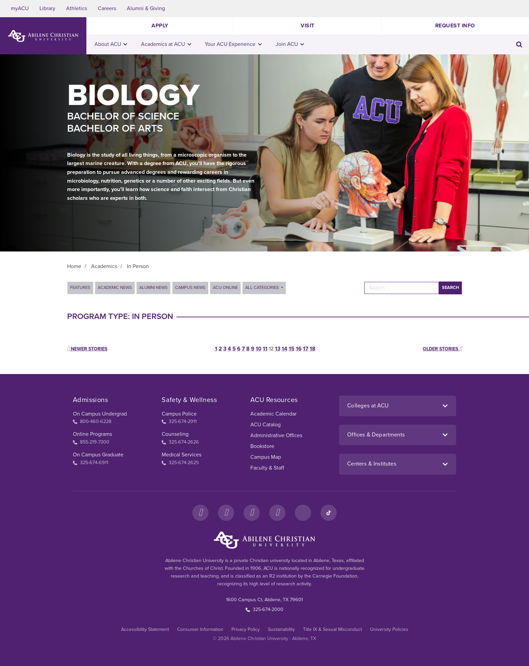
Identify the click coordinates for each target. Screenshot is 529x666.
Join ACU (290, 44)
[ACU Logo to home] (43, 36)
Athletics (76, 8)
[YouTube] (277, 513)
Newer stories (87, 349)
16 (299, 348)
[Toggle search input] (519, 44)
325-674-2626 (180, 442)
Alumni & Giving (146, 8)
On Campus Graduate (98, 454)
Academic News (115, 287)
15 (292, 348)
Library (47, 8)
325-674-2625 (180, 462)
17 (305, 348)
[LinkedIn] (303, 513)
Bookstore (262, 446)
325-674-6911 (90, 462)
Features (80, 287)
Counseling (175, 434)
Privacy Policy (245, 629)
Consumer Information (200, 629)
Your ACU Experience (233, 44)
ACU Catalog (265, 424)
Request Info (455, 25)
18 (312, 348)
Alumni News (153, 287)
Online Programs (92, 434)
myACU (20, 8)
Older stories (442, 349)
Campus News (190, 287)
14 (284, 348)
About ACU (111, 44)
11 (265, 348)
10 (258, 348)
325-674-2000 (264, 609)
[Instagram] (226, 513)
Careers (107, 8)
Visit (307, 25)
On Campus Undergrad (100, 413)
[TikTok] (329, 513)
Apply (159, 25)
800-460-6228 (92, 421)
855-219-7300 (91, 442)
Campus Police (179, 413)
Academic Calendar (273, 413)
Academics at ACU (166, 44)
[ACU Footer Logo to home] (264, 540)
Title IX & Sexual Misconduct (332, 629)
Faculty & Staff (267, 467)
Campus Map (265, 457)
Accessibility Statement (145, 629)
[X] (252, 513)
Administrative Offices (276, 435)
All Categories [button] (262, 287)
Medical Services (181, 454)
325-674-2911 (179, 421)
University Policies (389, 629)
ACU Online (225, 287)
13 (277, 348)
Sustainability (281, 629)
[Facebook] (200, 513)
